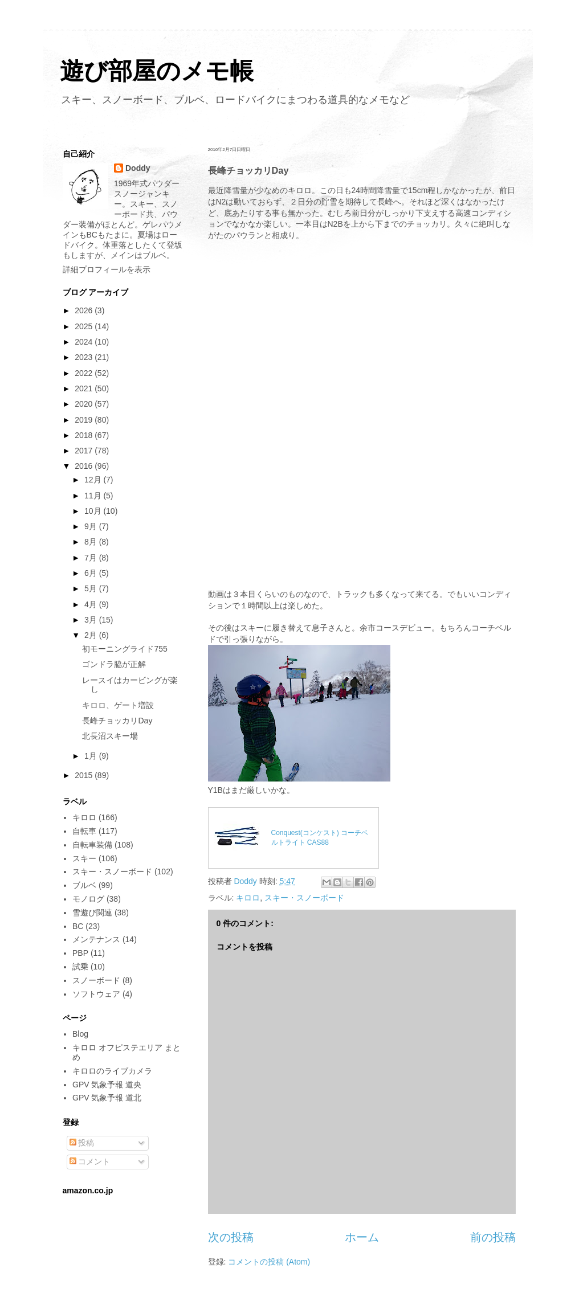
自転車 (84, 831)
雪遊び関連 (92, 912)
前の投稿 (493, 1237)
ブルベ (84, 885)
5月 (91, 588)
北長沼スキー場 (110, 735)
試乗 (80, 966)
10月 (93, 510)
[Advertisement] (362, 338)
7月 (91, 557)
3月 (91, 619)
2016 (85, 465)
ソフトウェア (96, 994)
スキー (84, 858)
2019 (85, 419)
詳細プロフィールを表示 (106, 269)
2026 (85, 310)
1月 (91, 755)
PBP (80, 953)
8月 (91, 541)
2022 (85, 373)
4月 (91, 604)
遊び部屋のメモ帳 (157, 71)
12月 (93, 479)
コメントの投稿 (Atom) (269, 1261)
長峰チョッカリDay (117, 720)
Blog (80, 1033)
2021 (85, 388)
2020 (85, 403)
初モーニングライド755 (124, 648)
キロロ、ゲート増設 (118, 705)
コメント (90, 1161)
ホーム (362, 1237)
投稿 (82, 1142)
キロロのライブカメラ (112, 1070)
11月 (93, 495)
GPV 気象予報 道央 (106, 1084)
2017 (85, 450)
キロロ (248, 897)
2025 (85, 326)
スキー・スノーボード (304, 897)
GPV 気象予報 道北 (106, 1097)
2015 (85, 775)
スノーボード (96, 980)
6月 (91, 573)
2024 (85, 341)
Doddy (137, 168)
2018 (85, 435)
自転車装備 (92, 844)
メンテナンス (96, 939)
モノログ (88, 898)
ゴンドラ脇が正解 (114, 664)
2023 (85, 357)
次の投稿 (231, 1237)
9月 (91, 526)
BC (77, 926)
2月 (91, 635)
